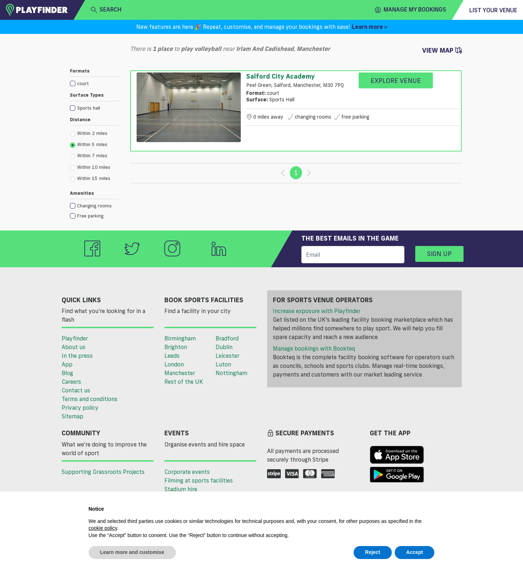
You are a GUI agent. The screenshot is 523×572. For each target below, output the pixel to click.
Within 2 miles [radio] (88, 133)
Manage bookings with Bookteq (314, 348)
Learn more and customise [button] (132, 552)
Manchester (179, 373)
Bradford (227, 338)
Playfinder (75, 338)
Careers (71, 381)
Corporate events (187, 471)
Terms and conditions (90, 398)
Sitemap (72, 416)
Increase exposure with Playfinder (316, 310)
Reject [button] (372, 552)
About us (73, 347)
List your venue (493, 10)
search (106, 10)
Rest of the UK (183, 381)
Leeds (171, 355)
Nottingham (231, 373)
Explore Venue (396, 80)
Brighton (175, 347)
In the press (77, 355)
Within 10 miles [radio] (90, 167)
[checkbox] (94, 83)
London (174, 364)
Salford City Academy (280, 76)
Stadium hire (180, 489)
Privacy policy (80, 407)
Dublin (224, 347)
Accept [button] (414, 552)
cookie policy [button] (103, 528)
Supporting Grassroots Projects (103, 471)
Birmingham (180, 338)
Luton (223, 364)
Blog (67, 373)
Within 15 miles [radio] (90, 178)
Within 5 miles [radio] (88, 144)
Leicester (227, 355)
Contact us (76, 390)
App (67, 364)
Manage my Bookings (410, 10)
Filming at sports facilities (198, 480)
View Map (442, 50)
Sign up (439, 253)
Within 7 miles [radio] (88, 156)
